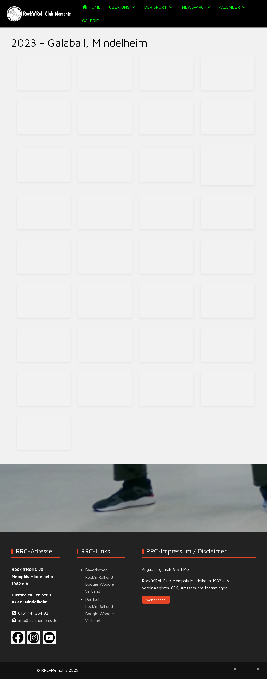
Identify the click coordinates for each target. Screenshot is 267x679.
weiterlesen (156, 599)
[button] (122, 7)
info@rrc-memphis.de (37, 620)
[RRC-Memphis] (39, 13)
